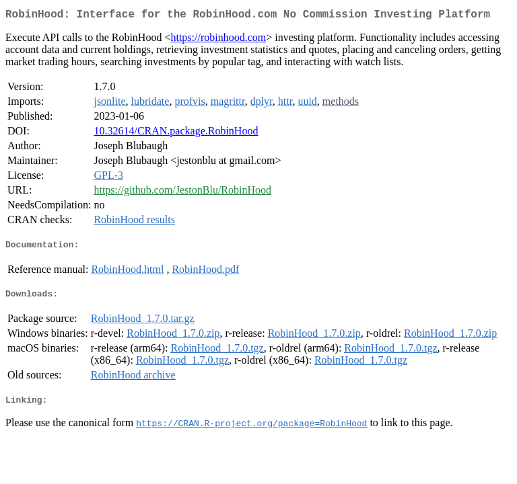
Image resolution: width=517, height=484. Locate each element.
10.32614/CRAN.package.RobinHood (176, 133)
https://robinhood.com (218, 40)
